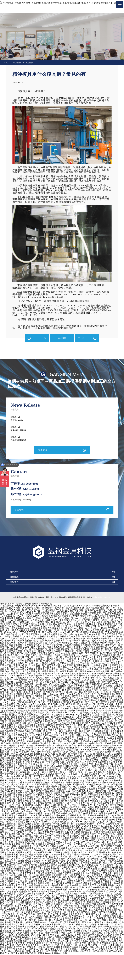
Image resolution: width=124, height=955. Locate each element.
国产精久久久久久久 (68, 795)
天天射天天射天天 (65, 740)
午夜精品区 (72, 664)
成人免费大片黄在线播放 (82, 832)
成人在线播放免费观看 (13, 697)
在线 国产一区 (11, 713)
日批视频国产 (110, 623)
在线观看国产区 (79, 892)
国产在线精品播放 (94, 802)
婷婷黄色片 (101, 713)
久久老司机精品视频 (72, 816)
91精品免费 (88, 917)
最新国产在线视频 (50, 629)
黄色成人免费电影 (38, 812)
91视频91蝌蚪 (76, 886)
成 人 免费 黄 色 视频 (76, 754)
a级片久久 (68, 919)
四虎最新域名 (38, 941)
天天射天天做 (37, 621)
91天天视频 (100, 670)
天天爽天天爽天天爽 (91, 623)
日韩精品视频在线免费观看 (36, 929)
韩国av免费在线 (15, 783)
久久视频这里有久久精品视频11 (50, 727)
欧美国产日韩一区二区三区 (65, 623)
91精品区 (20, 872)
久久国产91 (43, 765)
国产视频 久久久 (93, 748)
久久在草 (87, 937)
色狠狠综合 (13, 781)
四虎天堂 (33, 851)
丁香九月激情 (109, 939)
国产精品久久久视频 (35, 777)
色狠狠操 (32, 855)
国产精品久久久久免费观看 (47, 800)
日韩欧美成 (33, 674)
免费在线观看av (27, 834)
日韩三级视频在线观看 (61, 818)
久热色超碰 (40, 896)
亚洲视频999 (92, 653)
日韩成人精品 (32, 837)
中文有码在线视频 (78, 762)
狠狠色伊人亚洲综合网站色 (99, 610)
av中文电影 (61, 851)
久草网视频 (81, 925)
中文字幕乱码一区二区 (91, 738)
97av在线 (6, 637)
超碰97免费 (111, 793)
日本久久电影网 (115, 904)
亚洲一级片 (37, 789)
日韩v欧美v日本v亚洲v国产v (68, 787)
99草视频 (106, 709)
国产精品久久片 (100, 707)
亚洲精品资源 (105, 816)
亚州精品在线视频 (27, 795)
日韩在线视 (52, 621)
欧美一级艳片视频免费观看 (56, 843)
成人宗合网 (62, 882)
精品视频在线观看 (20, 886)
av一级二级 (10, 923)
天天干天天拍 (83, 941)
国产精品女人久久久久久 (21, 937)
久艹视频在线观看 (47, 855)
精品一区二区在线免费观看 (21, 676)
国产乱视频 (21, 701)
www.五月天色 (7, 664)
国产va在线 (98, 935)
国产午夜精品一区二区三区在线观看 (57, 655)
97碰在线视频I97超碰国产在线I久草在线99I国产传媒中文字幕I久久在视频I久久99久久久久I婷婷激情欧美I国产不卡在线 (60, 606)
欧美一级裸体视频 (108, 818)
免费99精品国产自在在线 (108, 789)
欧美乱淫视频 (58, 767)
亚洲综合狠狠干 (12, 625)
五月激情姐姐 (56, 627)
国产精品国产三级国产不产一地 (29, 849)
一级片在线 (49, 610)
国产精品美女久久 (22, 750)
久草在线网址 (27, 736)
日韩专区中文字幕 (98, 855)
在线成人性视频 (36, 701)
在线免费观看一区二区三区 (85, 853)
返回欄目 (62, 338)
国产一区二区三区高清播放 (44, 804)
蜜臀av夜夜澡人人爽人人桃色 (89, 695)
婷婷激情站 (103, 732)
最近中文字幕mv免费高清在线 (55, 775)
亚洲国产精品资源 (57, 762)
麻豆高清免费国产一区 (76, 913)
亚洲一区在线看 (51, 668)
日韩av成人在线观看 (108, 750)
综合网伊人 (51, 756)
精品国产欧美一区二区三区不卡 (92, 651)
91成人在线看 (80, 709)
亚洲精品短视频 (15, 651)
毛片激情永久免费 (18, 769)
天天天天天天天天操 (35, 734)
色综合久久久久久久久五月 (14, 773)
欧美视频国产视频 (44, 894)
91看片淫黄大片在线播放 (28, 925)
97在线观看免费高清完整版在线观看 (19, 880)
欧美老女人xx (34, 668)
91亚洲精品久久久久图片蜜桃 (84, 822)
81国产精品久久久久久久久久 (15, 703)
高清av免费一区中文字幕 (85, 837)
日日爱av (22, 845)
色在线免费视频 (28, 730)
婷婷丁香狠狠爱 (21, 754)
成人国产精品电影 (31, 608)
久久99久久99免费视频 (18, 921)
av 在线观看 (44, 847)
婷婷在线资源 (40, 890)
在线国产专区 (8, 738)
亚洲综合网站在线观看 (73, 631)
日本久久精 (39, 948)
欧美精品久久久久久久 (20, 917)
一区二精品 (67, 723)
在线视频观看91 (32, 678)
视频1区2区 (112, 808)
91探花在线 (112, 933)
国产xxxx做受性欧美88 (37, 779)
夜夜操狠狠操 (54, 742)
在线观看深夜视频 (20, 941)
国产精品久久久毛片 (22, 896)
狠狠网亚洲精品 (26, 882)
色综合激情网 (17, 939)
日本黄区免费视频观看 (52, 717)
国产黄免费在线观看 (87, 703)
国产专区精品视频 (81, 779)
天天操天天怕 (8, 804)
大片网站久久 (70, 742)
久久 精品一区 (83, 935)
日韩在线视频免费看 (26, 767)
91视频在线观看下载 (92, 824)
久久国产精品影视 (114, 614)
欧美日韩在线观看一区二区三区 (58, 925)
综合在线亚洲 (50, 931)
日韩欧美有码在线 (105, 625)
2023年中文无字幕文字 (90, 896)
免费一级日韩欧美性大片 (55, 641)
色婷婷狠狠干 (59, 847)
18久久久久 (105, 847)
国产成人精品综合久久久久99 (55, 674)
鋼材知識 (14, 577)
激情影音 (76, 824)
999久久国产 (13, 655)
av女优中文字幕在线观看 (13, 909)
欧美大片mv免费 (114, 929)
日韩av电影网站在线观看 (57, 853)
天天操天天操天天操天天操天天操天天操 (25, 742)
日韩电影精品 (91, 847)
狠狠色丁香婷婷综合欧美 (59, 746)
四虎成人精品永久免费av (34, 625)
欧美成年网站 (45, 651)
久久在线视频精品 (13, 756)
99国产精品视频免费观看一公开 (29, 915)
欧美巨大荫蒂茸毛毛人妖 (104, 828)
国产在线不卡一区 (103, 773)
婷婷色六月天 (34, 843)
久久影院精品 (113, 715)
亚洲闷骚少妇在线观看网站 (14, 812)
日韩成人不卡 (38, 832)
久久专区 (45, 952)
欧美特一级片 (11, 633)
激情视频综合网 (57, 672)
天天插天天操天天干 (94, 758)
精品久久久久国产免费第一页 (23, 771)
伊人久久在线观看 (74, 627)
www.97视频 (112, 752)
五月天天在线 (63, 653)
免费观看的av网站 (108, 837)
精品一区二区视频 (88, 664)
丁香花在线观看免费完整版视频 (58, 783)
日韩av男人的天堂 (85, 952)
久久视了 (45, 898)
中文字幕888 (78, 929)
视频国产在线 (31, 748)
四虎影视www (14, 680)
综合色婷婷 (51, 618)
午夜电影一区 (92, 921)
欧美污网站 (28, 686)
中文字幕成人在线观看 (72, 629)
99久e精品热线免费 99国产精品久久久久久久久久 (63, 946)
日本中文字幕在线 (83, 670)
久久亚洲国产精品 (13, 777)
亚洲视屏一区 (76, 660)
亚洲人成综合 (25, 857)
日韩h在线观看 (41, 808)
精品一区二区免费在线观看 (46, 911)
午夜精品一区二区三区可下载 (24, 775)
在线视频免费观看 (9, 662)
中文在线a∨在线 (15, 837)
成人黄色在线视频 (115, 859)
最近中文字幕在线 (62, 927)
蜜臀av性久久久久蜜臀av (60, 734)
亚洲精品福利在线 (35, 697)
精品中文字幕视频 (96, 857)
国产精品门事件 (62, 878)
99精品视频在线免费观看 (41, 845)
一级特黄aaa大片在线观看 (80, 662)
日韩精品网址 (65, 756)
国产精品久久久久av (10, 931)
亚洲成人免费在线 (40, 725)
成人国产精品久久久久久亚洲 (89, 680)
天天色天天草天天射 (95, 660)
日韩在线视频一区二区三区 (44, 684)
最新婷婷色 (107, 742)
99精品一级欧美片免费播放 (94, 795)
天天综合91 (103, 797)
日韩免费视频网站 (60, 725)
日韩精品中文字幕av (48, 859)
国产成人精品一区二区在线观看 (94, 841)
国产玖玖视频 (24, 738)
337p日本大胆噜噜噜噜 (92, 678)
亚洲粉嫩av (64, 721)
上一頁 (43, 338)
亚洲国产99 (113, 865)
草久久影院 (111, 849)
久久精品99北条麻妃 (84, 625)
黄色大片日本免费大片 (52, 713)
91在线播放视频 (105, 666)
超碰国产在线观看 (96, 734)
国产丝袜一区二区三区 (110, 703)
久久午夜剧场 (78, 843)
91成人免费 (15, 610)
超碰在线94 (100, 641)
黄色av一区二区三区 (81, 618)
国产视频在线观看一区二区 (46, 703)
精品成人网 (112, 927)
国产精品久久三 (41, 917)
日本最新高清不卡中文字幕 (61, 948)
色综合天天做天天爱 (64, 651)
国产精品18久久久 (22, 699)
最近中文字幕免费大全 (65, 950)
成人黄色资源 (87, 682)
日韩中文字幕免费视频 (54, 682)
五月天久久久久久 (109, 826)
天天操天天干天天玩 (30, 633)
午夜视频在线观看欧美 (63, 690)
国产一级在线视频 (114, 695)
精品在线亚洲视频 (45, 882)
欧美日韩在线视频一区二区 (18, 890)
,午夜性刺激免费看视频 (86, 818)
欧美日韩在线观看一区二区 (18, 948)
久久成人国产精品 (16, 668)
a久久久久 (51, 701)
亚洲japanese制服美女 (27, 746)
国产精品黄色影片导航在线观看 (87, 649)
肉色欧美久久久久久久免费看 (57, 944)
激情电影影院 (101, 876)
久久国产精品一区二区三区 (50, 676)
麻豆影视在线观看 (15, 816)
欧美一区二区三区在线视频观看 (63, 777)
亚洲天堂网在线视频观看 (41, 839)
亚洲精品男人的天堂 (10, 608)
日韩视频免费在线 (99, 783)
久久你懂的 (116, 707)
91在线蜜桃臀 (29, 721)
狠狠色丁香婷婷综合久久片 (29, 645)
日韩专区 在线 (88, 791)
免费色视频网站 (15, 740)
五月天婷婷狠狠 (87, 814)
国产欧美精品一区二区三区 (47, 658)
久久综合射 (55, 812)
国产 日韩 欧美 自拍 (90, 939)
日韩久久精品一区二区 (13, 616)
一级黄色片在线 (23, 709)
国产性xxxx (69, 812)
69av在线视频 (16, 779)
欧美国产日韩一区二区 (95, 637)
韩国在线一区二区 (89, 804)
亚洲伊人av (111, 645)
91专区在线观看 (77, 865)
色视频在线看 (16, 693)
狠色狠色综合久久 (58, 660)
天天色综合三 (64, 709)
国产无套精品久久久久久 (60, 909)
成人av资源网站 (70, 738)
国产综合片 (72, 682)
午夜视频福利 (36, 773)
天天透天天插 (58, 765)
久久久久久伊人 (51, 723)
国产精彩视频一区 (84, 705)
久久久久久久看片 (69, 750)
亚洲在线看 (116, 771)
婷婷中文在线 (103, 736)
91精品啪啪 (94, 709)
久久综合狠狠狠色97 (107, 863)
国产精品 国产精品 (74, 748)
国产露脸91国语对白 (35, 919)
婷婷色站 (19, 653)
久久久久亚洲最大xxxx (65, 793)
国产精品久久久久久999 (34, 762)
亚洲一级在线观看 (67, 931)
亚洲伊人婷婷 (26, 666)
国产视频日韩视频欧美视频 (90, 633)
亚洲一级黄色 (38, 647)
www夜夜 (97, 699)
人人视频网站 (80, 900)
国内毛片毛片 (59, 699)
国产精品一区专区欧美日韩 (18, 800)
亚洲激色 (23, 861)
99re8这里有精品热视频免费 (14, 752)
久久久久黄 (103, 771)
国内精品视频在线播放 (59, 824)
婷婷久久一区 (65, 876)
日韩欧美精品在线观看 (83, 863)
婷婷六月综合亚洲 (115, 820)
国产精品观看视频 (57, 666)
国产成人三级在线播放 (43, 921)
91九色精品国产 (51, 678)
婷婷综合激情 (99, 812)
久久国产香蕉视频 (72, 915)
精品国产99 (79, 771)
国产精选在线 (94, 686)
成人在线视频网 (106, 787)
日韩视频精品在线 (69, 804)
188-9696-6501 (29, 484)
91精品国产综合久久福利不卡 (80, 676)
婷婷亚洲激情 (74, 672)
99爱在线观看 (68, 703)
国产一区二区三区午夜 (93, 906)
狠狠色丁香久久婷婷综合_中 (70, 769)
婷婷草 (48, 645)
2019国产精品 (43, 937)
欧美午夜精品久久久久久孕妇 (67, 781)
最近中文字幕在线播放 (44, 709)
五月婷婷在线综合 (40, 623)
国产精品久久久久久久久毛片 (46, 705)
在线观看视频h (41, 732)
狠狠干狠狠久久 (9, 861)
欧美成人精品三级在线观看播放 (47, 754)
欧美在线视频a (84, 643)
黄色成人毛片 (60, 834)
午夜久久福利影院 (26, 664)
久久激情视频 (44, 834)
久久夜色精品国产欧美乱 (24, 859)
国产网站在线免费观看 (54, 662)
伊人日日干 (107, 822)
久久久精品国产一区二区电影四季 (37, 612)
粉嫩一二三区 (68, 732)
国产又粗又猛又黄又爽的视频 (87, 878)
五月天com (83, 655)
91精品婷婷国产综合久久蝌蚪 (64, 744)
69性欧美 (43, 680)
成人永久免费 (109, 872)
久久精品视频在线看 (92, 851)
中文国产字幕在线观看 (65, 715)
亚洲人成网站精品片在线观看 (15, 876)
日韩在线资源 (54, 915)
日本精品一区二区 (99, 946)
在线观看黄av (73, 867)
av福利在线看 (14, 863)
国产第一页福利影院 (27, 923)
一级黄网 (90, 771)
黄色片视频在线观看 (59, 649)
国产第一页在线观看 (30, 802)
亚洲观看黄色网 (81, 872)
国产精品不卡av (97, 882)
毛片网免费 (15, 721)
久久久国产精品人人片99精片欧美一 (78, 785)
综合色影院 (100, 618)
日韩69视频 (91, 627)
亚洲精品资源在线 (80, 701)
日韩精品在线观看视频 (86, 826)
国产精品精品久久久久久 (46, 750)
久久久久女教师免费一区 (90, 869)
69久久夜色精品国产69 (84, 674)
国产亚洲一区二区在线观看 (101, 730)
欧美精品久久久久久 (22, 637)
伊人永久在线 (16, 911)
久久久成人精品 (68, 684)
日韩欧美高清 (14, 744)
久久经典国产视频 (33, 913)
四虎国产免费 (46, 851)
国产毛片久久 (96, 614)
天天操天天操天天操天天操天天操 (24, 707)
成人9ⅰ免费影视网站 (12, 822)
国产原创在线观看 (115, 802)
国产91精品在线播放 (111, 727)
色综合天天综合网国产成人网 (25, 791)
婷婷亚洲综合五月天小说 (44, 876)
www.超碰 (14, 612)
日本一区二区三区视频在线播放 (96, 839)
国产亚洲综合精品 (74, 610)
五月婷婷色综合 (29, 655)
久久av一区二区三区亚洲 (89, 612)
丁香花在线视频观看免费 (75, 614)
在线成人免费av (106, 746)
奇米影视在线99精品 (113, 878)
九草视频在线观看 (47, 795)
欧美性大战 (24, 690)
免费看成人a (82, 783)
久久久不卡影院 (57, 890)
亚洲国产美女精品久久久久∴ (66, 937)
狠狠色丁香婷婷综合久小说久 (73, 855)
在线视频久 (79, 927)
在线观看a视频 (81, 944)
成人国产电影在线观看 (25, 946)
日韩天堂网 (45, 927)
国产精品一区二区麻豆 (25, 787)
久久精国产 (86, 765)
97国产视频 (79, 756)
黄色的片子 (55, 884)
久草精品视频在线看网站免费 (37, 760)
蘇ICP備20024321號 (102, 598)
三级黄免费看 (102, 682)
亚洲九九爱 (19, 853)
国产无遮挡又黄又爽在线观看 (40, 653)
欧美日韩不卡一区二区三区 (70, 921)
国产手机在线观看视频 (13, 826)
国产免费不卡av (8, 727)
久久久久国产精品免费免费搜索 (32, 818)
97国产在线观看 (8, 705)
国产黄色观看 (116, 795)
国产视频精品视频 (105, 884)
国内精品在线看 (44, 867)
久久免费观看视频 (13, 734)
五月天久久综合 (32, 783)
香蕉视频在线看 (53, 614)
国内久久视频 (86, 810)
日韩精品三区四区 (96, 865)
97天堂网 (96, 872)
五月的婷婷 (72, 765)
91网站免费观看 (88, 688)
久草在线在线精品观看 (110, 874)
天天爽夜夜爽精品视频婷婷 (23, 765)
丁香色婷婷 (64, 857)
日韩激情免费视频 (19, 684)
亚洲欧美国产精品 (38, 884)
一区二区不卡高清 (35, 816)
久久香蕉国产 (7, 701)
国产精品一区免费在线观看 (63, 874)
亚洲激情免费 (18, 855)
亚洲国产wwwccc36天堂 (55, 865)
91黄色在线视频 (55, 664)
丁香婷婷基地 (83, 812)
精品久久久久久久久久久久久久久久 (27, 841)
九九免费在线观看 (64, 894)
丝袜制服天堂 (102, 950)
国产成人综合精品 (47, 721)
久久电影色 (41, 666)
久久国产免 (82, 668)
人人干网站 (7, 892)
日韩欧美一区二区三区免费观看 (99, 915)
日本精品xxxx (34, 900)
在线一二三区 (92, 727)
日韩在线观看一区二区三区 (79, 713)
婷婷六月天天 (7, 888)
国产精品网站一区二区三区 (32, 806)
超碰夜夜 (8, 653)
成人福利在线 (97, 715)
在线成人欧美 (16, 902)
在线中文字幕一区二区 (100, 925)
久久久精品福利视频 (41, 793)
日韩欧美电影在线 (48, 923)
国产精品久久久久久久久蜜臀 (62, 896)
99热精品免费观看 (94, 886)
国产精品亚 (117, 736)
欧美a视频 (41, 820)
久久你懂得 (80, 734)
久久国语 (4, 939)
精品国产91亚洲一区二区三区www (101, 621)
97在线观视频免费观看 (34, 863)
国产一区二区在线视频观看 (60, 826)
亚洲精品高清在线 (40, 643)
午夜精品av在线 (102, 909)
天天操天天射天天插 (30, 944)
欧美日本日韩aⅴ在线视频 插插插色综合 (87, 647)
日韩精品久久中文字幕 (70, 637)
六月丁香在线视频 (111, 892)
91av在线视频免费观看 (90, 861)
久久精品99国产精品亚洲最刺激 (29, 824)
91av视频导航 (29, 680)
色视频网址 (51, 773)
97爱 (42, 746)
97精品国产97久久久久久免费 (87, 775)
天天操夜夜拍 (78, 857)
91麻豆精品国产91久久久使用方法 (92, 719)
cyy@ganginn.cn (32, 494)
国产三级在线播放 (75, 608)
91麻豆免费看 (75, 847)
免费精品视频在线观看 (11, 894)
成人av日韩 (68, 719)
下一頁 (81, 338)
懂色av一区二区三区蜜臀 (22, 660)
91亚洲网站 (24, 789)
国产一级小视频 (29, 688)
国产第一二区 (48, 791)
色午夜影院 (15, 762)
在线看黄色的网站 (65, 612)
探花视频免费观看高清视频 (61, 820)
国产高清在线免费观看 (16, 884)
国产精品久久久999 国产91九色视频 (82, 635)
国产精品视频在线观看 (46, 637)
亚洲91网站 (49, 752)
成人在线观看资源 (102, 880)
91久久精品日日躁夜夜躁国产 (78, 800)
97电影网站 (50, 906)
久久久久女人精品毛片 (31, 614)
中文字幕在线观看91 (30, 662)
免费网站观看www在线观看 (25, 629)
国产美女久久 (8, 797)
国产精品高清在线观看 (45, 857)
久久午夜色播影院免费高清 (109, 832)
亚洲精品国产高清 (36, 909)
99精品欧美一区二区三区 (89, 806)
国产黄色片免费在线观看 (59, 872)
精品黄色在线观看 (56, 647)
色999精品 (116, 810)
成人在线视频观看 (40, 690)
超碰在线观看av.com (66, 814)
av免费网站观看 (79, 616)
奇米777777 (61, 845)
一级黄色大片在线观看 (56, 789)
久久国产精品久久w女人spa (77, 707)
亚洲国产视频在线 (100, 701)
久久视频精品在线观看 (26, 869)
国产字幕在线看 (21, 623)
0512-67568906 (31, 489)
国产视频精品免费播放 (76, 717)
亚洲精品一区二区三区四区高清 (25, 682)
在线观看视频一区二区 (65, 810)
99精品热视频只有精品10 (100, 767)
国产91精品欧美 (9, 635)
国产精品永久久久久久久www (37, 878)
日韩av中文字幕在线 (84, 723)
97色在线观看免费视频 (81, 641)
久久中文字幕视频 (112, 760)
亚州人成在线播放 (17, 851)
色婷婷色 (73, 845)
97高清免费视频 (26, 820)
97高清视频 (30, 651)
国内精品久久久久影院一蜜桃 (38, 715)
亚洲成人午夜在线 (105, 723)
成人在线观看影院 (53, 635)
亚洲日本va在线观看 (63, 935)
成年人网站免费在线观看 (102, 639)
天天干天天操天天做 (112, 635)
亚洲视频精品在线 (52, 707)
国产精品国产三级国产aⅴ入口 (35, 781)
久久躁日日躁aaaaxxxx (72, 859)
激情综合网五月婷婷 (10, 760)
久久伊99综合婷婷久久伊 (73, 686)
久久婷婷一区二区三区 (31, 828)
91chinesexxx (91, 721)
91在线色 (115, 701)
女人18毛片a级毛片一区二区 (23, 927)
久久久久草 (46, 935)
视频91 (4, 762)
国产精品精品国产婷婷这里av (88, 711)
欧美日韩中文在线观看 (29, 865)
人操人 (50, 841)
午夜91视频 (23, 804)
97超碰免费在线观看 (94, 849)
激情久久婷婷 (25, 727)
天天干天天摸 (87, 736)
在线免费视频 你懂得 (41, 711)
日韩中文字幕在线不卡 (20, 808)
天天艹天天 (62, 886)
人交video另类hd (58, 808)
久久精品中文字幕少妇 (61, 680)
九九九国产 (43, 797)
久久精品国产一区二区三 (35, 830)
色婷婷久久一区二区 (57, 832)
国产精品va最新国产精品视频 (56, 837)
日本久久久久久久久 (60, 779)
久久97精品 (106, 653)
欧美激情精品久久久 (81, 725)
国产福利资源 (67, 904)
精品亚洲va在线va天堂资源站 (108, 643)
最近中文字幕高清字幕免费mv (29, 892)
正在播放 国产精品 (106, 676)
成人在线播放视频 (87, 874)
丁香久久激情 (60, 822)
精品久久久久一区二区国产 (89, 894)
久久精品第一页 (98, 717)
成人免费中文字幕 (70, 678)
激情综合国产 (57, 797)
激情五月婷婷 (7, 645)
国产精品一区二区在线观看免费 (70, 888)
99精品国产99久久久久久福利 (93, 697)
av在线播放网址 (42, 699)
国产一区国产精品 (35, 826)
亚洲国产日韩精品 (87, 902)
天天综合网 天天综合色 (96, 781)
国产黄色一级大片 (83, 773)
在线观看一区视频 (85, 948)
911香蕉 (60, 610)
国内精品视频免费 (66, 693)
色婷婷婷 (32, 810)
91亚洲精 (66, 880)
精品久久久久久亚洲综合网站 (37, 950)
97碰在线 (51, 697)
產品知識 (17, 63)
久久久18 (100, 867)
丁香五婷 (47, 822)
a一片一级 (84, 715)
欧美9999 (77, 849)
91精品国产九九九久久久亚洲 (39, 740)
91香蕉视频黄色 (51, 802)
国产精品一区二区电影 (46, 686)
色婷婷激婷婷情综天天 (73, 911)
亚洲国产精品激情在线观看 (61, 806)
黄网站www (10, 672)
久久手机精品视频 (38, 639)
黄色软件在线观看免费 (57, 892)
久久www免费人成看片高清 (47, 738)
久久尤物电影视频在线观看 (94, 890)
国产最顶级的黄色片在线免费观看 (99, 672)
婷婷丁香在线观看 (99, 944)
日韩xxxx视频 (97, 933)
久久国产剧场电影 (35, 872)
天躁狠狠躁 (7, 715)
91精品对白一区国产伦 (85, 746)
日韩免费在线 (54, 919)
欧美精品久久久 (43, 736)
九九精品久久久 (100, 779)
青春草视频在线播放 (50, 869)
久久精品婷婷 (46, 688)
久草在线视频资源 (20, 832)
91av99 (43, 771)
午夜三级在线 (96, 913)
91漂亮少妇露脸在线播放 (50, 758)
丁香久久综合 (96, 668)
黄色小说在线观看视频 (63, 952)
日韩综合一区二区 (34, 618)
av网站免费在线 (46, 814)
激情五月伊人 (27, 785)
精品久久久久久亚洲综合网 (90, 820)
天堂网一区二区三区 (99, 762)
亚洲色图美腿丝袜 (22, 658)
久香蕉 (27, 911)
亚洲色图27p (6, 709)
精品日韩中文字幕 (95, 927)
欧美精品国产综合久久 (94, 898)
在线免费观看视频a (114, 824)
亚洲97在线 (82, 933)
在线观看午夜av (17, 900)
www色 (17, 715)
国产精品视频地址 (95, 608)
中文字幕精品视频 (76, 767)
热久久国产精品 (8, 690)
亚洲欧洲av (65, 923)
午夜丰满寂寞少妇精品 (11, 618)
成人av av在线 (16, 898)
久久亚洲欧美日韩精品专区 (82, 666)
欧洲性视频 (44, 767)
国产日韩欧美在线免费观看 (107, 937)
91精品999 (36, 752)
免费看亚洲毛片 (24, 888)
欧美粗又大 (90, 787)
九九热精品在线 (9, 834)
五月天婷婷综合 (88, 750)
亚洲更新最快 (23, 725)
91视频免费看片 (33, 822)
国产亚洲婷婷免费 (22, 670)
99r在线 (4, 791)
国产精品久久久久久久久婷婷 (66, 898)
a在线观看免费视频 (113, 699)
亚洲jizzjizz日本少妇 (106, 662)
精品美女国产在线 (35, 939)
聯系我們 (14, 582)
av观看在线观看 (32, 933)
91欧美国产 (10, 882)
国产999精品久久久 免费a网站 (40, 693)
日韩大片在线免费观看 (67, 839)
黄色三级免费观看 (98, 616)
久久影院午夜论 (9, 666)
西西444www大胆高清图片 (107, 725)
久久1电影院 (20, 810)
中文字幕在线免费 (13, 933)
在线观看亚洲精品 (82, 880)
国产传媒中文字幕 (20, 793)
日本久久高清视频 (95, 631)
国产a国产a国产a (104, 917)
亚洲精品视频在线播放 (13, 906)
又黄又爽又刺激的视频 (25, 695)
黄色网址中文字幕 (9, 730)
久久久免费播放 (34, 906)
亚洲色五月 (59, 867)
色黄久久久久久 (75, 727)
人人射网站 (92, 911)
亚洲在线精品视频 (112, 612)
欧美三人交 (110, 869)
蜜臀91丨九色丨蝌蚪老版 (42, 769)
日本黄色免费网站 (38, 649)
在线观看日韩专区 (78, 882)
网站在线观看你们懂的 (29, 641)
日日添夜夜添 (32, 898)
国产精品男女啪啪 (38, 627)
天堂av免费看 (31, 902)
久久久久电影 (65, 773)
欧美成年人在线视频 (86, 690)
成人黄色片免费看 (26, 797)
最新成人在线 (40, 874)
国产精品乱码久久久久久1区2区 (58, 633)
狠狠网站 (24, 711)
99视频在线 (104, 785)
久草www (67, 695)
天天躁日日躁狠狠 (114, 633)
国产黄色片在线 (62, 760)
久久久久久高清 (19, 639)
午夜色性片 (95, 892)
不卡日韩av (68, 705)
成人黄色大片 (84, 684)
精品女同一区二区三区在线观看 (62, 939)
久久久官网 (13, 736)
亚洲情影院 (88, 867)
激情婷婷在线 (64, 752)
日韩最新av (42, 660)
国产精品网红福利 (62, 711)
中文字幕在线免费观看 (109, 688)
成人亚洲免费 (40, 672)
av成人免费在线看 (20, 647)
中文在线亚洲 (114, 906)
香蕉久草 (18, 678)
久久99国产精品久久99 (79, 699)
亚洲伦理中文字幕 (62, 670)
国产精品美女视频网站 (58, 863)
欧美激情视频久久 (85, 884)
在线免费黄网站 (35, 853)
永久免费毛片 (107, 804)
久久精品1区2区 (57, 639)
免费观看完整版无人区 (71, 621)
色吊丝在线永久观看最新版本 (22, 904)
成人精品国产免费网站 (60, 625)
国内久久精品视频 (60, 616)
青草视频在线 (114, 660)
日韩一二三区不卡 (9, 614)
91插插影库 (115, 616)
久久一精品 (10, 719)
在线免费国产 (69, 869)
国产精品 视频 (85, 950)
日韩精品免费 (45, 787)
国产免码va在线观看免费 (35, 744)
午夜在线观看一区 (25, 867)
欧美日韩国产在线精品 (49, 719)
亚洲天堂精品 (84, 693)
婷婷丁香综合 (32, 717)
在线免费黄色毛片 (30, 713)
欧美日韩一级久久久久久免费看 (58, 933)
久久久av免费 (11, 944)
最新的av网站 (14, 950)
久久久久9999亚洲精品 (63, 643)
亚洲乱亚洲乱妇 (57, 830)
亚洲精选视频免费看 (65, 841)
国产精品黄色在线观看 (37, 616)
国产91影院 (68, 884)
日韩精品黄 (78, 653)
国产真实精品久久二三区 (92, 845)
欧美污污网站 (45, 810)
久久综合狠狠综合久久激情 (23, 847)
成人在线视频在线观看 (20, 874)
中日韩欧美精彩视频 (50, 880)
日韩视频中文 (16, 913)
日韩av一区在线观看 (88, 742)
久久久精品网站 (114, 886)
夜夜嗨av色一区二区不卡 (91, 793)
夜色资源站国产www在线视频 (91, 740)
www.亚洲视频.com (19, 621)
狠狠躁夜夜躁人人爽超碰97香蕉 (44, 631)
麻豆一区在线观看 (86, 732)
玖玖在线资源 (94, 760)
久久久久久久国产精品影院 (95, 744)
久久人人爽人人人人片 (69, 906)
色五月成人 (64, 618)
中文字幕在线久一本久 (49, 695)
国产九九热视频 (17, 843)
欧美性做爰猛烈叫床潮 (59, 771)
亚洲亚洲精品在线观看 (66, 861)
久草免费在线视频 (95, 929)
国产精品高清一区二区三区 (100, 769)
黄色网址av (80, 730)
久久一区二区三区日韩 (41, 861)
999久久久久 (73, 917)
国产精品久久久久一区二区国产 (88, 752)
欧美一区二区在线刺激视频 (67, 645)
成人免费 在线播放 (107, 791)
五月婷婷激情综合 (33, 756)
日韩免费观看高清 (102, 684)
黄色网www (77, 721)
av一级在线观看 (12, 878)
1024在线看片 (116, 890)
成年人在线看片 (116, 713)
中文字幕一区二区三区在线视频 (84, 834)
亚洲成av (8, 925)
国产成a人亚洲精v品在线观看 (91, 904)
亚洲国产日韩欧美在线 (104, 765)
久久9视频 (72, 830)
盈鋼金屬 (21, 5)
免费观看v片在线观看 (54, 608)
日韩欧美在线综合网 (104, 800)
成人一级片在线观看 (19, 643)
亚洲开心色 (75, 789)
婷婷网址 (55, 732)
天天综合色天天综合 (48, 904)
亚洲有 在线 (90, 816)
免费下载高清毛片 (31, 610)
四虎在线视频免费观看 (66, 688)
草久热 (24, 649)
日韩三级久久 (114, 758)
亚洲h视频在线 (28, 758)
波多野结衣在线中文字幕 (111, 664)
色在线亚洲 (23, 705)
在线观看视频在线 (22, 732)
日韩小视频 (64, 701)
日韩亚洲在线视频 (83, 876)
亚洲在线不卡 (53, 816)
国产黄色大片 (24, 672)
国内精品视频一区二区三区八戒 (91, 919)
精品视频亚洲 (79, 760)
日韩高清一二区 (12, 688)
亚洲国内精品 (86, 830)
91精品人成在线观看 (101, 655)
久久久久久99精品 (42, 888)
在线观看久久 (69, 902)
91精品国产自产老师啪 (72, 802)
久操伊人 (29, 894)
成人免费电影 (76, 808)
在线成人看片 (92, 629)
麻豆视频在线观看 (42, 670)
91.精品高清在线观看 (98, 888)
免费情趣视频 (96, 754)
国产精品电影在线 (73, 758)
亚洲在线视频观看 (27, 719)
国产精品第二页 (104, 952)
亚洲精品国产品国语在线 (100, 756)
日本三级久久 (87, 777)
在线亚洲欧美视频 (32, 723)
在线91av (41, 664)
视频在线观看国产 (94, 859)
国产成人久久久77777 (47, 785)
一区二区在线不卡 (66, 697)
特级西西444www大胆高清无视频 (55, 730)
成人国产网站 (67, 668)
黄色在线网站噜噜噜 (93, 645)
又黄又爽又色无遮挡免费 (57, 828)
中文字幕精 (33, 935)
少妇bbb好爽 (15, 748)
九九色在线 (74, 851)
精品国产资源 (99, 693)
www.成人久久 (14, 723)
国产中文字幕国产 (107, 627)
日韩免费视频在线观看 (58, 849)
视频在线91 (88, 789)
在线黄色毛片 (58, 917)
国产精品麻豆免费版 (77, 639)
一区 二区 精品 (19, 839)
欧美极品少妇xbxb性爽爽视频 (81, 797)
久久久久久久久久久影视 (24, 814)
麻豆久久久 (98, 658)
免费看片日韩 (107, 911)
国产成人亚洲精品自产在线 (76, 658)
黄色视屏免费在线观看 (43, 886)
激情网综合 (73, 890)
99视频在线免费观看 (95, 808)
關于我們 (14, 572)
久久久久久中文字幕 (50, 902)
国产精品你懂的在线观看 (66, 736)
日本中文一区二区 (54, 913)
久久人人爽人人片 (83, 909)
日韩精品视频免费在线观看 (61, 941)
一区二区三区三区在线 (31, 635)
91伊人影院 (108, 686)
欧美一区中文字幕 (87, 931)
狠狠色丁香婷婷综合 (82, 923)
